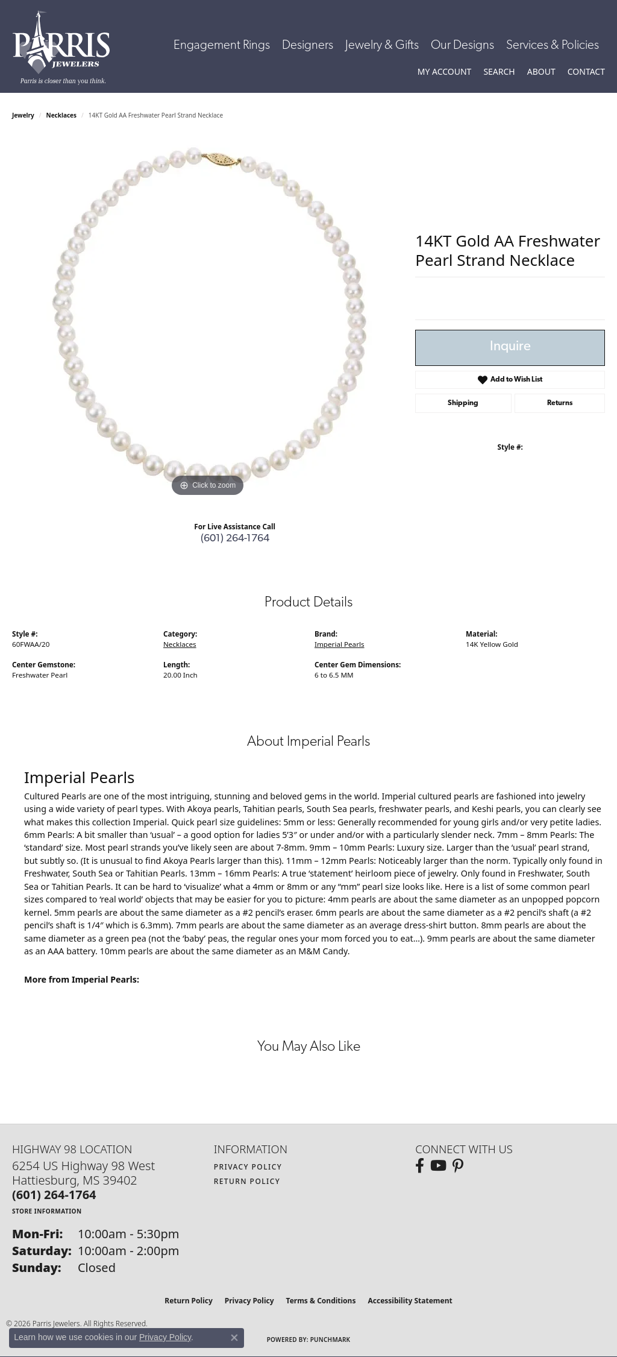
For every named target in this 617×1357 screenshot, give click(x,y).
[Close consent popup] (234, 1337)
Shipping (463, 403)
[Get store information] (47, 1211)
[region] (208, 319)
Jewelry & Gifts (382, 45)
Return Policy (247, 1181)
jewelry (23, 115)
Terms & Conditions (321, 1301)
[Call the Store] (54, 1194)
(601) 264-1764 (235, 539)
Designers (307, 45)
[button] (445, 72)
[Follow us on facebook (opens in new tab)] (419, 1166)
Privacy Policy (248, 1167)
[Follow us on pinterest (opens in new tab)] (458, 1166)
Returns (559, 403)
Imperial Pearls (340, 644)
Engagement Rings (222, 45)
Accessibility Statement (410, 1301)
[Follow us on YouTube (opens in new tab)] (438, 1166)
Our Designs (462, 45)
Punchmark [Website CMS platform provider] (330, 1339)
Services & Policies (552, 45)
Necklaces (61, 115)
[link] (586, 72)
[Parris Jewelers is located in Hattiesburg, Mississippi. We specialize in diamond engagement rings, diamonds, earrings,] (67, 47)
